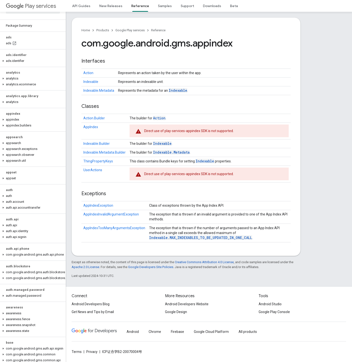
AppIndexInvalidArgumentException (111, 214)
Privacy (92, 352)
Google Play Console (274, 312)
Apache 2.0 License (85, 267)
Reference (158, 30)
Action (88, 73)
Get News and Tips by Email (93, 312)
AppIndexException (98, 205)
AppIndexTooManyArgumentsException (114, 228)
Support (187, 6)
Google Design (176, 312)
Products (102, 30)
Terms (77, 352)
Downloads (212, 6)
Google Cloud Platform (211, 332)
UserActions (92, 170)
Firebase (177, 332)
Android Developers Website (187, 304)
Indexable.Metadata (98, 90)
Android (133, 332)
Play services (31, 6)
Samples (165, 6)
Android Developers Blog (91, 304)
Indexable (90, 82)
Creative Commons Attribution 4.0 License (204, 262)
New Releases (110, 6)
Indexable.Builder (96, 144)
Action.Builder (94, 118)
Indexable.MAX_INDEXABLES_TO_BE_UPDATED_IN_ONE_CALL (200, 237)
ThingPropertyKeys (98, 161)
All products (248, 332)
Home (85, 30)
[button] (32, 61)
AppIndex (90, 127)
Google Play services (130, 30)
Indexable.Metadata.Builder (104, 152)
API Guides (81, 6)
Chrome (155, 332)
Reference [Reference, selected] (140, 6)
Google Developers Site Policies (150, 267)
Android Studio (270, 304)
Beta (234, 6)
